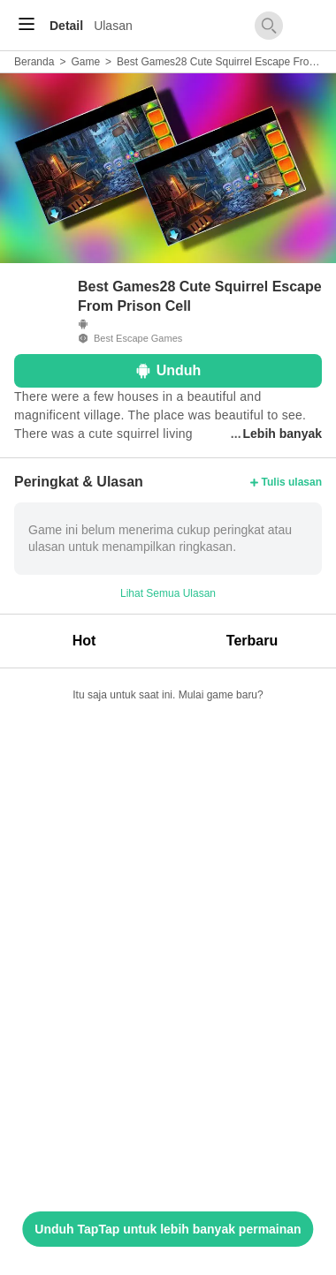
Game (85, 62)
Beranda (34, 62)
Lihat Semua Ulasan (168, 593)
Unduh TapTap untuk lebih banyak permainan (167, 1229)
